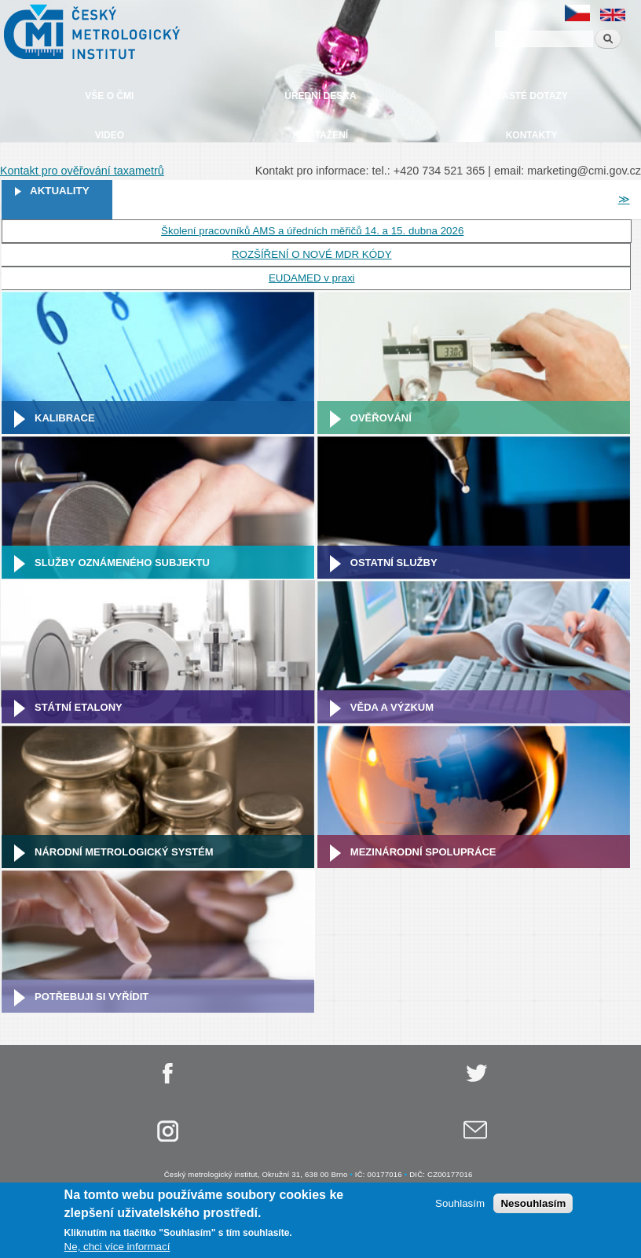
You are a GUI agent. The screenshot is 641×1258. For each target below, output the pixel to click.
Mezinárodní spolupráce (423, 852)
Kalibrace (65, 418)
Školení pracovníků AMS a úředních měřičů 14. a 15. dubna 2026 (312, 231)
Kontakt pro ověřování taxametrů (82, 170)
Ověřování (381, 418)
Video (109, 135)
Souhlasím (460, 1206)
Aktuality (60, 191)
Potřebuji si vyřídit (91, 996)
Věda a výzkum (392, 707)
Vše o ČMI (109, 95)
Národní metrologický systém (124, 852)
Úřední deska (320, 95)
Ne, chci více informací (117, 1249)
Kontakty (532, 135)
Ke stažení (320, 135)
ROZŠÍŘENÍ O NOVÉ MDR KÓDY (312, 254)
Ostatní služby (394, 562)
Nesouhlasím (533, 1206)
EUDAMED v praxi (312, 278)
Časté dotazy (531, 95)
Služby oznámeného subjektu (122, 562)
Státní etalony (79, 707)
